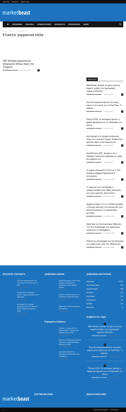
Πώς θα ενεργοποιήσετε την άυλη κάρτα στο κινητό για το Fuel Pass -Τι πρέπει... (104, 105)
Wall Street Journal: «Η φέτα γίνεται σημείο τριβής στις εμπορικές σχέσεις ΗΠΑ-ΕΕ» (103, 88)
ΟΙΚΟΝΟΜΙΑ (17, 24)
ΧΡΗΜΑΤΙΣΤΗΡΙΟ (44, 24)
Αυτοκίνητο (15, 1)
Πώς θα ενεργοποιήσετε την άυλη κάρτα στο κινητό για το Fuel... (27, 283)
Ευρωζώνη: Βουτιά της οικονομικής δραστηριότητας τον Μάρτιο (69, 354)
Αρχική (5, 31)
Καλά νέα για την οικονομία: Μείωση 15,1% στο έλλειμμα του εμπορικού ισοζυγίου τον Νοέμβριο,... (103, 227)
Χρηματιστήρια (25, 1)
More (86, 24)
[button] (120, 24)
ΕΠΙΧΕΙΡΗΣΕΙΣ (74, 24)
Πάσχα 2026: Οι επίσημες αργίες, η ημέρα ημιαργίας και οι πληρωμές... (28, 295)
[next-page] (91, 253)
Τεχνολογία (6, 1)
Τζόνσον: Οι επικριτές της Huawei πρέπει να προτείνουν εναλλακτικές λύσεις (69, 330)
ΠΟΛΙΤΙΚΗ (30, 24)
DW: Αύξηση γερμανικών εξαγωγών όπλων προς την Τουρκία (18, 63)
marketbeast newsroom (10, 70)
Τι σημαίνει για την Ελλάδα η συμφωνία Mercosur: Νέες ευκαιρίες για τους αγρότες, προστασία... (103, 190)
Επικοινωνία (114, 410)
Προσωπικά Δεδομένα (101, 410)
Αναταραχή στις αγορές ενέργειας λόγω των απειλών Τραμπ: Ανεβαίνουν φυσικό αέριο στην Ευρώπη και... (104, 139)
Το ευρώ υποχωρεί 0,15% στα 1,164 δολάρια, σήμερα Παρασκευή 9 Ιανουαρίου (103, 173)
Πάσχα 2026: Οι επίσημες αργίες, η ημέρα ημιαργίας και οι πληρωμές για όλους (104, 122)
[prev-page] (87, 253)
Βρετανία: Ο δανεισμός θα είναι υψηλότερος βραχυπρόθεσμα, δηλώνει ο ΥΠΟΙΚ (70, 342)
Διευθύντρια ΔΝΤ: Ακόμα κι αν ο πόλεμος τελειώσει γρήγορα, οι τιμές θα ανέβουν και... (104, 156)
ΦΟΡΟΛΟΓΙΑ (60, 24)
